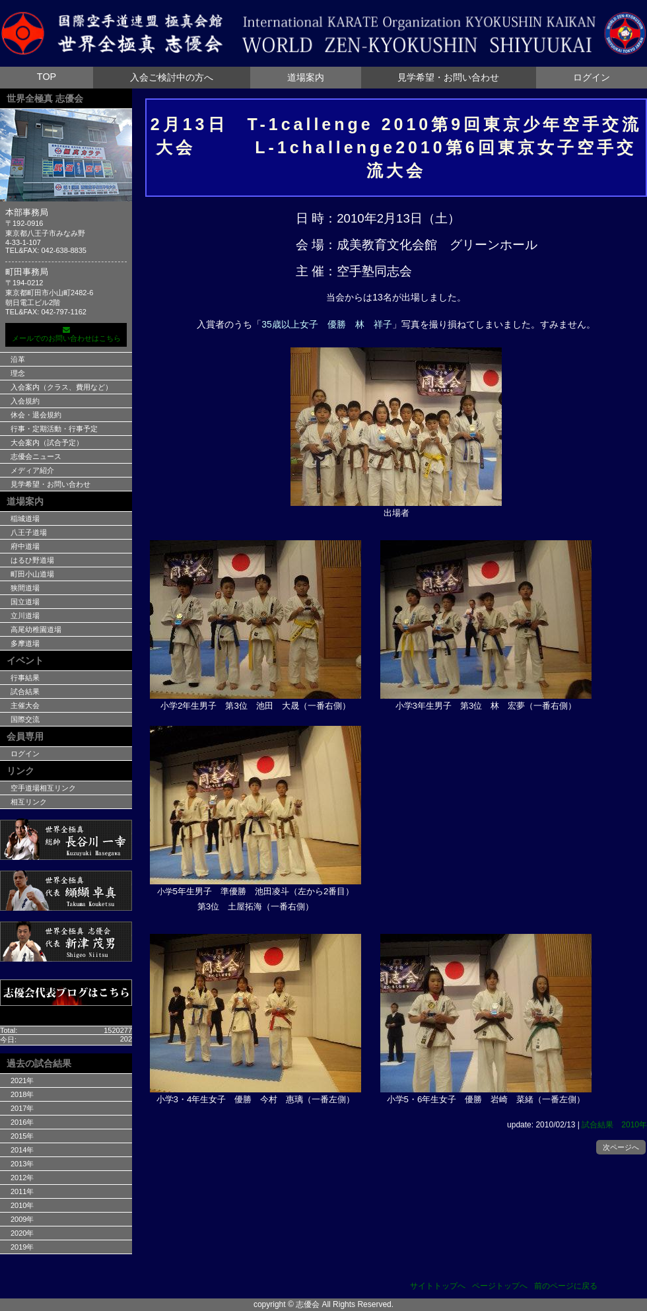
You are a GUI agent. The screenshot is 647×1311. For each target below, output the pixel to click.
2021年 (22, 1080)
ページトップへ (500, 1286)
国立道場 (25, 602)
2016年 (22, 1122)
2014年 (22, 1150)
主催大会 (25, 705)
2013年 (22, 1164)
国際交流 (25, 719)
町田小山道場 (32, 574)
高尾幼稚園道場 (36, 629)
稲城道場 (25, 518)
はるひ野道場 (32, 560)
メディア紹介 (32, 470)
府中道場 (25, 546)
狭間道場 (25, 588)
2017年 (22, 1108)
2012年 (22, 1178)
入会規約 (25, 401)
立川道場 (25, 616)
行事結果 (25, 678)
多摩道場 (25, 643)
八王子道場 (29, 532)
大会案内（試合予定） (47, 442)
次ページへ (621, 1147)
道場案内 (305, 77)
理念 (18, 373)
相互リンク (29, 802)
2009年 (22, 1219)
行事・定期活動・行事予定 (54, 429)
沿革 (18, 359)
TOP (46, 76)
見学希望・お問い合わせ (448, 77)
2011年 (22, 1191)
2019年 (22, 1247)
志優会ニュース (36, 456)
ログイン (591, 77)
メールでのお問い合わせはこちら (66, 334)
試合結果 (25, 691)
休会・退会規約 (36, 415)
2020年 (22, 1233)
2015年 (22, 1136)
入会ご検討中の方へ (171, 77)
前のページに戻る (565, 1286)
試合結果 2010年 (614, 1124)
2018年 (22, 1094)
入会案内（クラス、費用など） (61, 387)
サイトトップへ (437, 1286)
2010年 (22, 1205)
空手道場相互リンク (43, 788)
